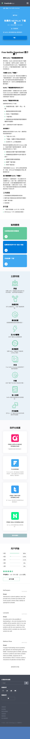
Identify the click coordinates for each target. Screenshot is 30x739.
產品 (7, 8)
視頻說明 (4, 706)
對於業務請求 (5, 718)
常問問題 (4, 713)
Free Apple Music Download (15, 445)
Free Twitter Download (15, 496)
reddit (11, 690)
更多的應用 (15, 535)
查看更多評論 (15, 667)
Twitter (7, 690)
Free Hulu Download (15, 522)
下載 (14, 37)
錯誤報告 (4, 716)
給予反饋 (11, 579)
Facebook (3, 690)
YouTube (15, 690)
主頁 (4, 8)
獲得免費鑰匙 (5, 711)
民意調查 (4, 709)
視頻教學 (15, 28)
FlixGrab (15, 469)
